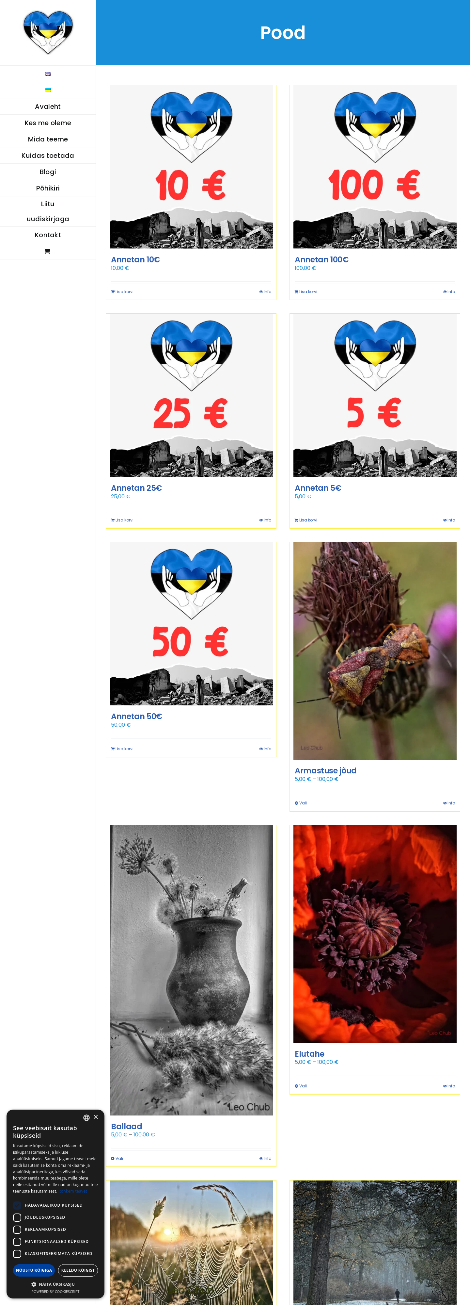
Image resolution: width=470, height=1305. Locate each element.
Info (267, 291)
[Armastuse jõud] (375, 651)
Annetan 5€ (318, 488)
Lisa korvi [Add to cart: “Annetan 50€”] (124, 749)
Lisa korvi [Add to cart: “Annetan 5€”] (308, 520)
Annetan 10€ (135, 259)
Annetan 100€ (322, 259)
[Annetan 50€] (191, 623)
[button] (55, 1284)
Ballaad (126, 1126)
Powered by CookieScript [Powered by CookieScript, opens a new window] (56, 1291)
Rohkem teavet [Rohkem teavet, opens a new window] (72, 1191)
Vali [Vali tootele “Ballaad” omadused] (119, 1158)
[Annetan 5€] (375, 395)
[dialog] (55, 1204)
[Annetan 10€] (191, 167)
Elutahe (309, 1054)
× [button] (95, 1117)
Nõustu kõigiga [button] (34, 1270)
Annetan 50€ (136, 716)
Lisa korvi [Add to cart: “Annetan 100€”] (308, 291)
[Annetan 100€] (375, 167)
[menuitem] (48, 73)
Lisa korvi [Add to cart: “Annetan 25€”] (124, 520)
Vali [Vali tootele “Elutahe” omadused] (303, 1086)
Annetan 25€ (136, 488)
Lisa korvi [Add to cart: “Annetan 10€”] (124, 291)
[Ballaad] (191, 970)
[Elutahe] (375, 934)
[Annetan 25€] (191, 395)
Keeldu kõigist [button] (78, 1270)
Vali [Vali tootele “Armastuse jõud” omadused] (303, 803)
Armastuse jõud (326, 770)
